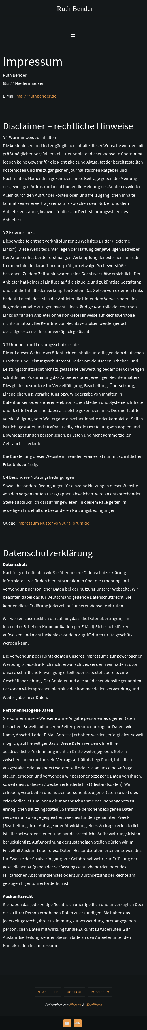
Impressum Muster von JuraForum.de (53, 523)
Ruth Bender (75, 8)
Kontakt (74, 992)
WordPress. (93, 1004)
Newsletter (48, 992)
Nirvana (75, 1004)
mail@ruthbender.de (36, 96)
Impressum (100, 992)
